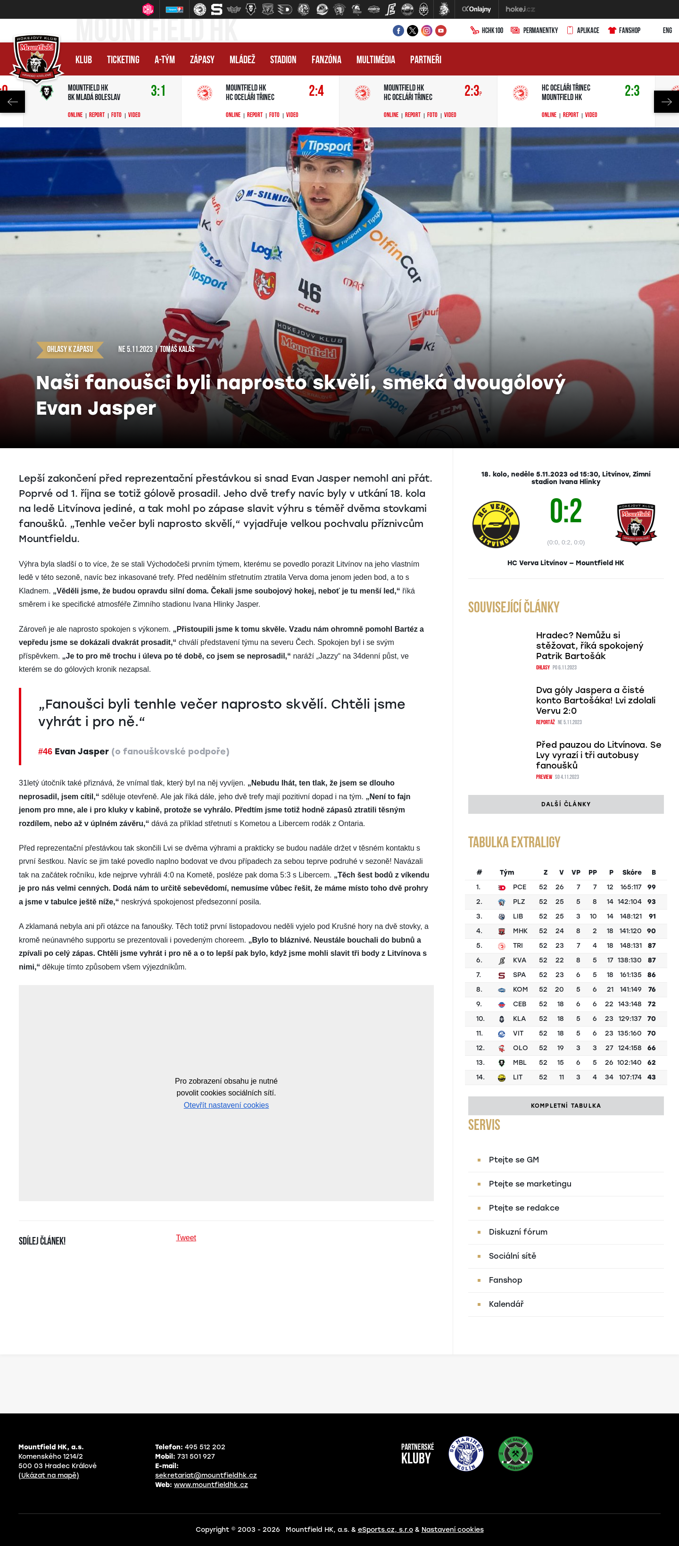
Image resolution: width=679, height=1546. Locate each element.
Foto (116, 115)
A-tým (165, 60)
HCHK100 (486, 31)
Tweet (186, 1238)
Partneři (425, 60)
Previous (12, 102)
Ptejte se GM (514, 1159)
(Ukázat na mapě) (48, 1475)
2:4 (316, 91)
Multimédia (375, 60)
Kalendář (506, 1304)
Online (75, 115)
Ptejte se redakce (524, 1207)
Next (666, 102)
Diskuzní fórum (518, 1232)
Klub (83, 60)
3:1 (158, 91)
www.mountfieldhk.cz (211, 1485)
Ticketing (123, 60)
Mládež (242, 60)
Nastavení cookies (453, 1530)
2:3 (473, 91)
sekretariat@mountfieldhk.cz (206, 1475)
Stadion (283, 60)
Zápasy (202, 60)
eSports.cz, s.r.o (385, 1530)
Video (134, 115)
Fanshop (623, 31)
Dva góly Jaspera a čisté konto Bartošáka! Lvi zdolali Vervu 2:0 (595, 700)
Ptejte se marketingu (530, 1183)
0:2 (566, 514)
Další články (566, 804)
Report (97, 115)
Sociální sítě (512, 1256)
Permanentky (534, 31)
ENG (660, 31)
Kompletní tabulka (566, 1106)
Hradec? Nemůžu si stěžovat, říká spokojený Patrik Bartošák (590, 645)
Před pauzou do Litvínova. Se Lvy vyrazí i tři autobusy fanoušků (599, 755)
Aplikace (582, 31)
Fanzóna (326, 60)
